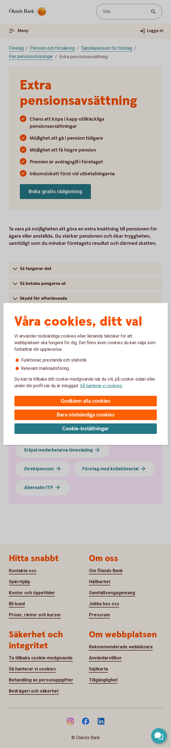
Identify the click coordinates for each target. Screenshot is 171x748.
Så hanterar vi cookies (101, 385)
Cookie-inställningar (85, 428)
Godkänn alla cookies (85, 401)
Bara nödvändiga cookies (86, 415)
